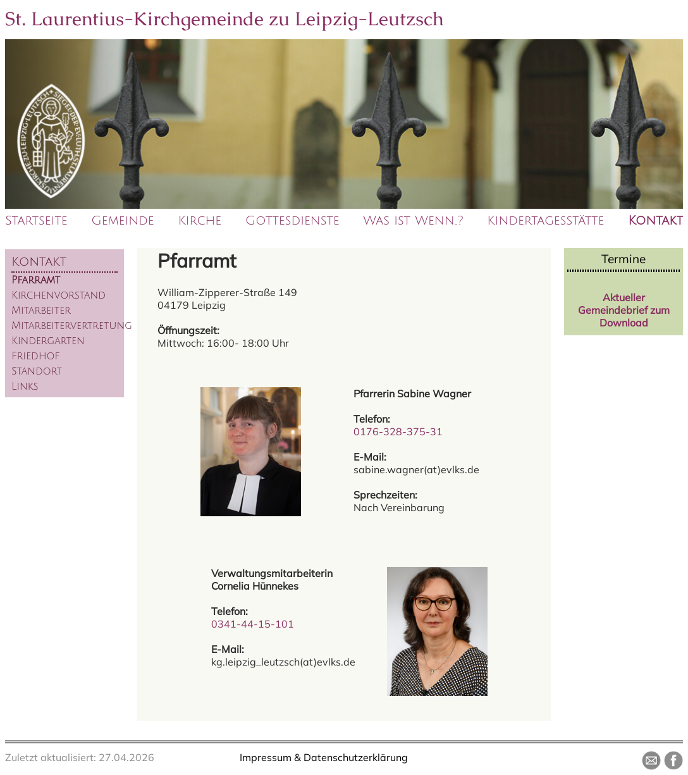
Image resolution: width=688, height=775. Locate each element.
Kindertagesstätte (545, 221)
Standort (36, 371)
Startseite (36, 221)
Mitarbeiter (41, 310)
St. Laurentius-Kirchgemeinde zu (224, 18)
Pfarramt (35, 280)
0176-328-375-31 (398, 431)
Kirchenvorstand (58, 295)
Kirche (199, 221)
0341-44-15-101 (252, 623)
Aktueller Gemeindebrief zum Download (624, 310)
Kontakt (655, 221)
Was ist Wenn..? (413, 221)
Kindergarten (48, 341)
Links (25, 386)
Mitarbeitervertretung (71, 326)
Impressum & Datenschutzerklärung (324, 757)
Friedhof (35, 356)
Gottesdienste (292, 221)
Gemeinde (122, 221)
